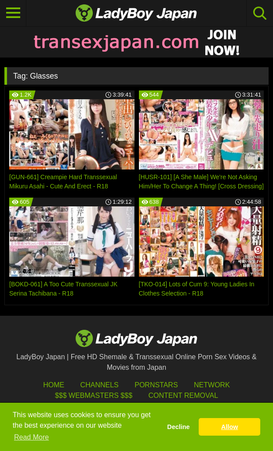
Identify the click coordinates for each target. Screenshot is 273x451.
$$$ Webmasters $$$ (93, 395)
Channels (99, 385)
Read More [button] (31, 437)
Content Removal (183, 395)
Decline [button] (178, 426)
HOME (53, 385)
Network (212, 385)
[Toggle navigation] (13, 13)
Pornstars (156, 385)
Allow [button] (229, 426)
